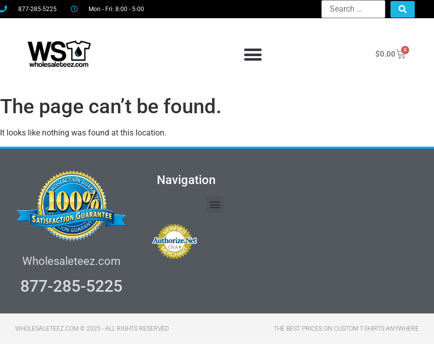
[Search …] (353, 9)
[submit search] (402, 9)
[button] (252, 54)
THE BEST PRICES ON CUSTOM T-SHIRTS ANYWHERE (346, 328)
